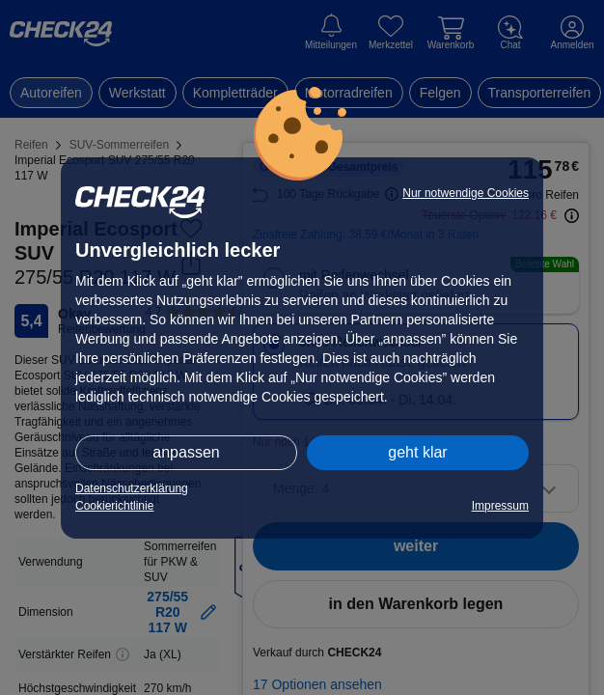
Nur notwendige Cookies (465, 193)
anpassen (185, 452)
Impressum (500, 506)
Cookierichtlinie (114, 506)
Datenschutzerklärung (131, 488)
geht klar (417, 452)
